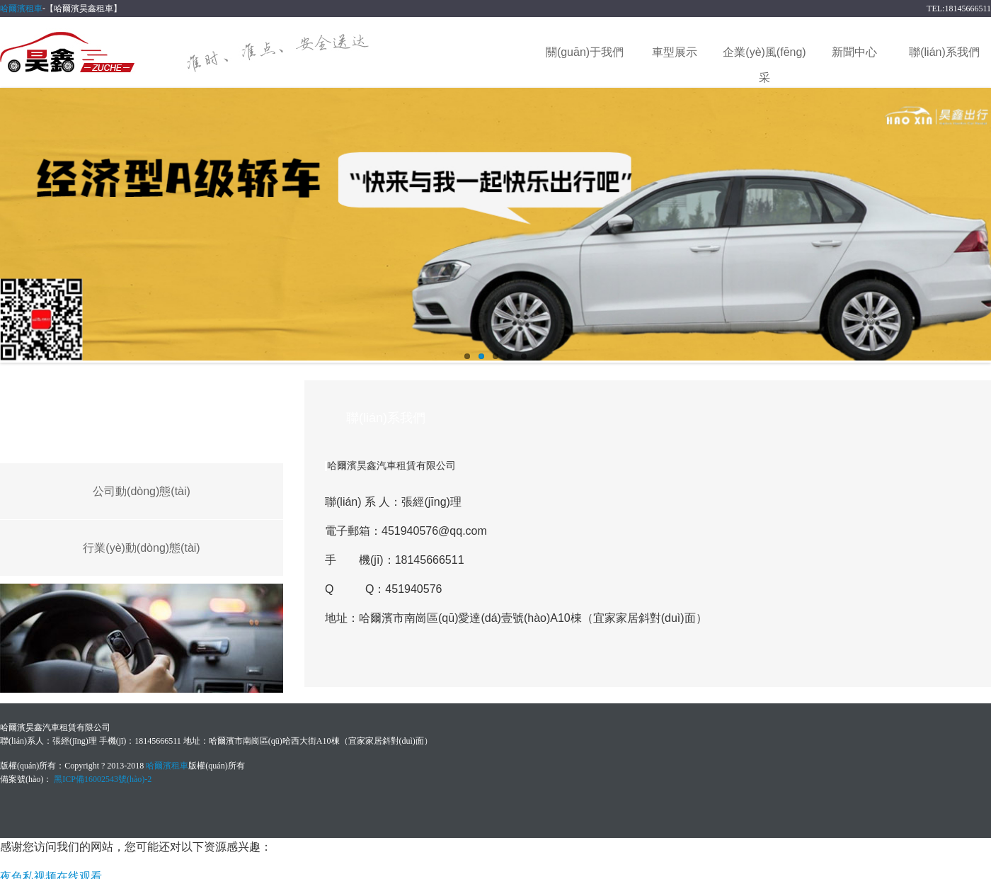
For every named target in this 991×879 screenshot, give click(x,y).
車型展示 (674, 52)
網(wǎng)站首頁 (495, 52)
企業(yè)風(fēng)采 (764, 55)
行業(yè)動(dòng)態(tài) (141, 548)
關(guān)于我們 (585, 52)
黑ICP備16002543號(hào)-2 (102, 779)
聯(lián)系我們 (944, 52)
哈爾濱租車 (21, 8)
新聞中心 (854, 52)
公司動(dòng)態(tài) (141, 491)
